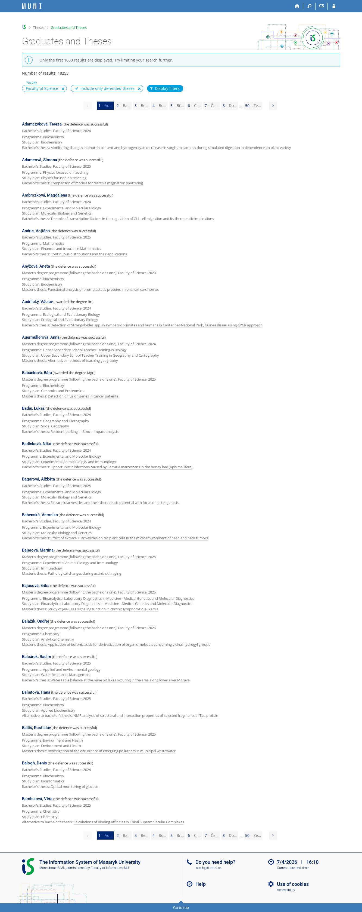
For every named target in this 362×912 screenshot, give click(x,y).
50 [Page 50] (253, 105)
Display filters (164, 88)
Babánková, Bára (37, 372)
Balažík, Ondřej (35, 621)
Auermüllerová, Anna (41, 337)
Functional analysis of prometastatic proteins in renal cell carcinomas (103, 289)
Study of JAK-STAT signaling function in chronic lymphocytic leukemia (103, 609)
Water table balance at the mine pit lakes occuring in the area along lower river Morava (120, 680)
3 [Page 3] (141, 105)
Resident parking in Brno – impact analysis (84, 431)
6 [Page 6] (194, 105)
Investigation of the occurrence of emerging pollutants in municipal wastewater (112, 750)
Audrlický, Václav (37, 301)
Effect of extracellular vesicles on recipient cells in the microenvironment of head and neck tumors (129, 537)
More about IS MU (52, 868)
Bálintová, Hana (36, 692)
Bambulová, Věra (37, 798)
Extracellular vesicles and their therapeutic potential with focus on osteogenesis (115, 502)
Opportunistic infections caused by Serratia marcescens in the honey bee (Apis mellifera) (121, 466)
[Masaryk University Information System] (32, 6)
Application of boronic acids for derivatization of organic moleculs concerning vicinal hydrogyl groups (129, 644)
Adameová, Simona (39, 159)
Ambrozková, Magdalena (44, 195)
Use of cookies (293, 884)
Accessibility (286, 890)
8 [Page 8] (230, 105)
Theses (38, 27)
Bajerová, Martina (38, 550)
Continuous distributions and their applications (89, 254)
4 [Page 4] (159, 105)
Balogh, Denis (34, 763)
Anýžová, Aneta (36, 266)
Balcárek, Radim (36, 656)
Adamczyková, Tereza (42, 124)
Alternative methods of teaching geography (83, 360)
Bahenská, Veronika (40, 514)
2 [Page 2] (123, 105)
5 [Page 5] (177, 105)
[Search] (309, 6)
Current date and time (292, 868)
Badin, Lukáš (33, 408)
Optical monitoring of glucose (74, 786)
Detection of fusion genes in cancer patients (83, 396)
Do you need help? (215, 862)
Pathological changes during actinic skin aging (84, 573)
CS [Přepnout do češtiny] (321, 6)
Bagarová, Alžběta (38, 479)
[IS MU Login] (334, 6)
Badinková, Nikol (37, 443)
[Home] (297, 6)
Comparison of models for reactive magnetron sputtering (97, 182)
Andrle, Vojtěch (36, 230)
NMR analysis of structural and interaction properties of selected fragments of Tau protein (145, 715)
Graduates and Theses (69, 27)
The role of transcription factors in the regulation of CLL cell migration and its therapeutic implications (132, 218)
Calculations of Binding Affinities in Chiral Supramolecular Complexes (128, 821)
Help (200, 884)
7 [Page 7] (212, 105)
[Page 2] (273, 106)
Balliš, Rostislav (36, 727)
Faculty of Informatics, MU (110, 868)
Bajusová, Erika (35, 585)
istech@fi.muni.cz (208, 868)
